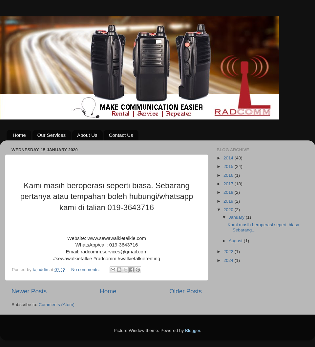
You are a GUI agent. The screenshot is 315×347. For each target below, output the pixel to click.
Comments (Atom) (57, 304)
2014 (229, 157)
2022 (229, 251)
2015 (229, 166)
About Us (87, 135)
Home (19, 135)
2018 (229, 192)
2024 (229, 260)
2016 (229, 175)
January (237, 217)
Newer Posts (29, 291)
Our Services (51, 135)
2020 (229, 209)
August (236, 240)
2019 (229, 201)
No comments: (86, 269)
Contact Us (121, 135)
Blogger (192, 330)
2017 (229, 183)
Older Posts (185, 291)
